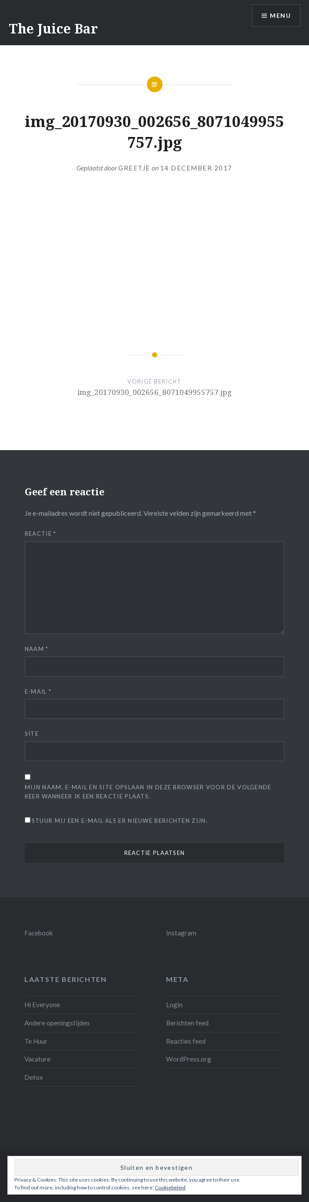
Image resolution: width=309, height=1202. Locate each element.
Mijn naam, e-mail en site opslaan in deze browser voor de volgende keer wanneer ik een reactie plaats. (148, 792)
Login (174, 1004)
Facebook (38, 933)
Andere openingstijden (57, 1023)
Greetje (134, 168)
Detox (33, 1077)
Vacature (37, 1059)
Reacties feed (186, 1041)
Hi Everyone (42, 1004)
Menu (280, 15)
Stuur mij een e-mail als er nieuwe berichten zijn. (120, 820)
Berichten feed (187, 1023)
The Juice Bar (53, 28)
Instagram (181, 933)
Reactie (40, 533)
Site (32, 733)
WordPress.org (188, 1059)
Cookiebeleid (170, 1187)
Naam (37, 648)
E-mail (38, 691)
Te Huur (35, 1041)
